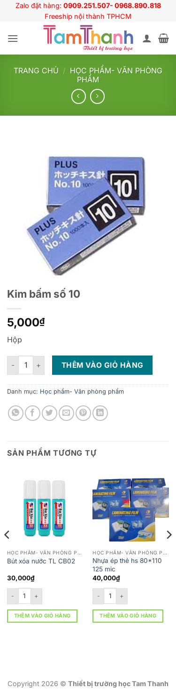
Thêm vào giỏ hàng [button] (42, 615)
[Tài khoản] (147, 38)
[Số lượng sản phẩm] (25, 365)
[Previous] (7, 553)
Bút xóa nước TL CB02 (41, 561)
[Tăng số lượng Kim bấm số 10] (39, 365)
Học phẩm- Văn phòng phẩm (116, 75)
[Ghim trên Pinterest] (83, 413)
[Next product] (78, 96)
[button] (12, 38)
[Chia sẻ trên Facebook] (32, 413)
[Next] (168, 553)
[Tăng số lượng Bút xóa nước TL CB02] (36, 596)
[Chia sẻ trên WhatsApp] (15, 413)
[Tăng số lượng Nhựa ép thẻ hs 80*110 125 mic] (122, 596)
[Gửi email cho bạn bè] (66, 413)
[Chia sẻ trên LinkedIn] (100, 413)
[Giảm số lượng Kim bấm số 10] (12, 365)
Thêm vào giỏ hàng (102, 365)
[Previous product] (97, 96)
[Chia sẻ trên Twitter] (49, 413)
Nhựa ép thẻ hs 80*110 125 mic (127, 565)
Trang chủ (36, 70)
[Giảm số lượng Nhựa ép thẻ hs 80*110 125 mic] (98, 596)
